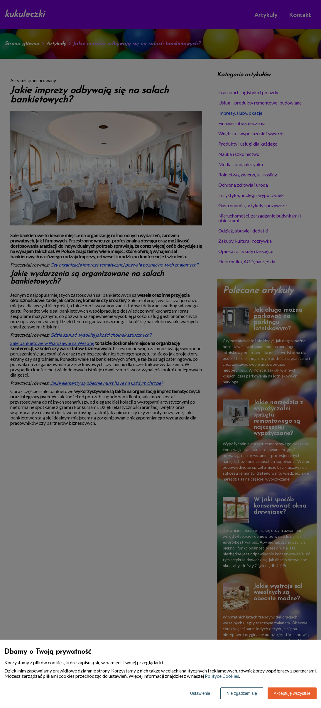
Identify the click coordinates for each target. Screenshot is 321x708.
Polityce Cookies (222, 676)
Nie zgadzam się (242, 693)
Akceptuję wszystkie (292, 693)
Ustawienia (200, 693)
